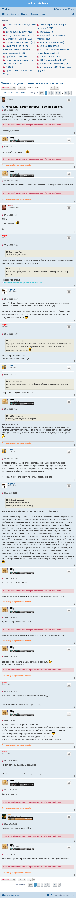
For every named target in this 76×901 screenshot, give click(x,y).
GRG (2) (10, 67)
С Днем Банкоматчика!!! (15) (20, 42)
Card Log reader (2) (49, 46)
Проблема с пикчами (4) (18, 56)
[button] (41, 93)
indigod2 (5, 236)
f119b (12, 137)
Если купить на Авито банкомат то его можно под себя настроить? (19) (17, 49)
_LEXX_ (11, 365)
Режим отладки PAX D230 (53, 56)
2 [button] (49, 93)
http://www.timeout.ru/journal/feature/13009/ (23, 283)
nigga (9, 98)
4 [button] (56, 93)
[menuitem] (8, 9)
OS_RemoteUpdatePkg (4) (53, 60)
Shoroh (10, 206)
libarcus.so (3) (46, 32)
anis (9, 814)
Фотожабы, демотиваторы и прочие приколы (32, 83)
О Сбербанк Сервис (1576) (19, 39)
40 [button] (66, 93)
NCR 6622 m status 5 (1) (52, 42)
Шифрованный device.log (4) (54, 63)
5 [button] (59, 93)
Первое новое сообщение (14, 93)
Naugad (4, 682)
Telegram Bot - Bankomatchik (20, 35)
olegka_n (11, 290)
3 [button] (52, 93)
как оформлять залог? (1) (19, 32)
